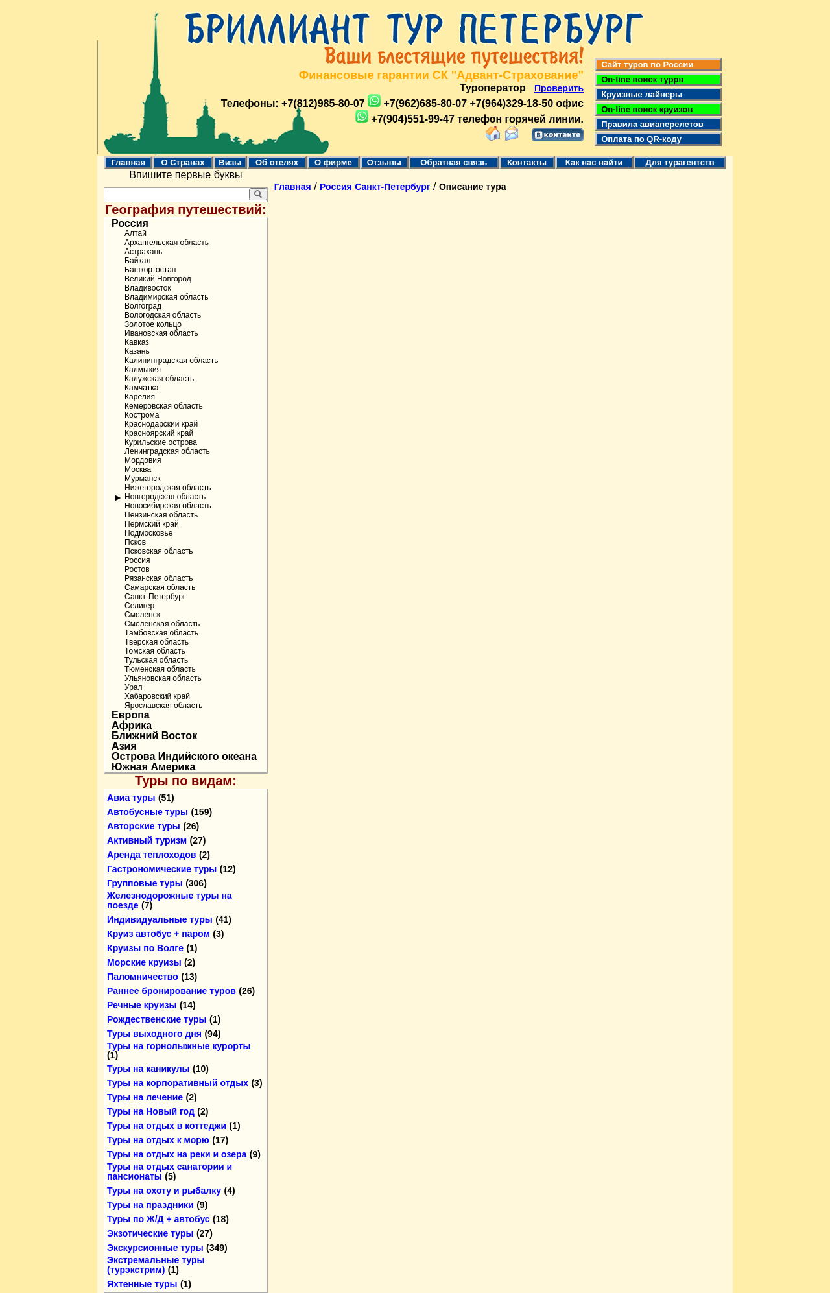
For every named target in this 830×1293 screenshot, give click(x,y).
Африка (132, 725)
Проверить (559, 88)
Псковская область (158, 551)
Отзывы (384, 162)
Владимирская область (166, 297)
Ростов (137, 569)
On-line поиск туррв (640, 79)
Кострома (141, 415)
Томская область (154, 651)
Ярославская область (163, 705)
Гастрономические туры (162, 869)
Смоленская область (162, 623)
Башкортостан (150, 269)
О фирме (333, 162)
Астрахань (143, 251)
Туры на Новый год (151, 1111)
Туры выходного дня (154, 1033)
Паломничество (142, 976)
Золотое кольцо (153, 324)
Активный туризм (147, 840)
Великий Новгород (157, 278)
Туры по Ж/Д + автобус (158, 1219)
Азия (124, 746)
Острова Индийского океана (184, 757)
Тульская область (156, 660)
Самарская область (160, 587)
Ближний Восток (154, 736)
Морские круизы (144, 962)
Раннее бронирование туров (171, 991)
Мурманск (142, 478)
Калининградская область (171, 360)
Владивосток (147, 287)
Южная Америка (153, 767)
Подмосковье (148, 533)
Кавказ (136, 342)
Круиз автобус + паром (158, 934)
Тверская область (156, 641)
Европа (131, 715)
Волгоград (142, 306)
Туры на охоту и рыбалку (164, 1190)
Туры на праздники (150, 1205)
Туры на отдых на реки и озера (176, 1154)
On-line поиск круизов (645, 109)
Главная (128, 162)
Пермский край (151, 523)
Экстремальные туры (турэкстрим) (155, 1265)
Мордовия (142, 460)
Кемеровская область (163, 405)
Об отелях (276, 162)
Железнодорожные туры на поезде (169, 900)
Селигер (139, 605)
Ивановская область (161, 333)
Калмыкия (142, 369)
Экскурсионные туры (155, 1247)
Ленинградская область (167, 451)
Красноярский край (158, 433)
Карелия (139, 396)
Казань (137, 351)
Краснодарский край (161, 424)
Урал (133, 687)
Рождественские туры (156, 1019)
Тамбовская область (161, 632)
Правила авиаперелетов (650, 124)
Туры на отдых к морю (158, 1140)
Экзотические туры (150, 1233)
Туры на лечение (145, 1097)
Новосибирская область (167, 505)
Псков (135, 542)
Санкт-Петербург (154, 596)
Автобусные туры (147, 812)
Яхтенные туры (142, 1284)
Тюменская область (160, 669)
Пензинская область (161, 514)
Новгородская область (165, 496)
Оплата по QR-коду (639, 139)
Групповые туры (145, 883)
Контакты (527, 162)
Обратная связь (453, 162)
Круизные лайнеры (639, 94)
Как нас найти (594, 162)
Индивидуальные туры (160, 919)
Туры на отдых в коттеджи (166, 1126)
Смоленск (142, 614)
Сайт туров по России (645, 64)
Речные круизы (141, 1005)
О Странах (182, 162)
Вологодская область (162, 315)
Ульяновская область (163, 678)
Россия (130, 224)
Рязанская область (158, 578)
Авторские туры (143, 826)
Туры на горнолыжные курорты (178, 1046)
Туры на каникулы (148, 1068)
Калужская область (159, 378)
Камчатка (141, 387)
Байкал (137, 260)
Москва (137, 469)
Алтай (135, 233)
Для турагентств (679, 162)
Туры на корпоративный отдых (177, 1083)
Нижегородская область (167, 487)
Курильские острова (160, 442)
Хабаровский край (157, 696)
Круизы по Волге (145, 948)
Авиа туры (131, 797)
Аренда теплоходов (151, 854)
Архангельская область (166, 242)
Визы (230, 162)
